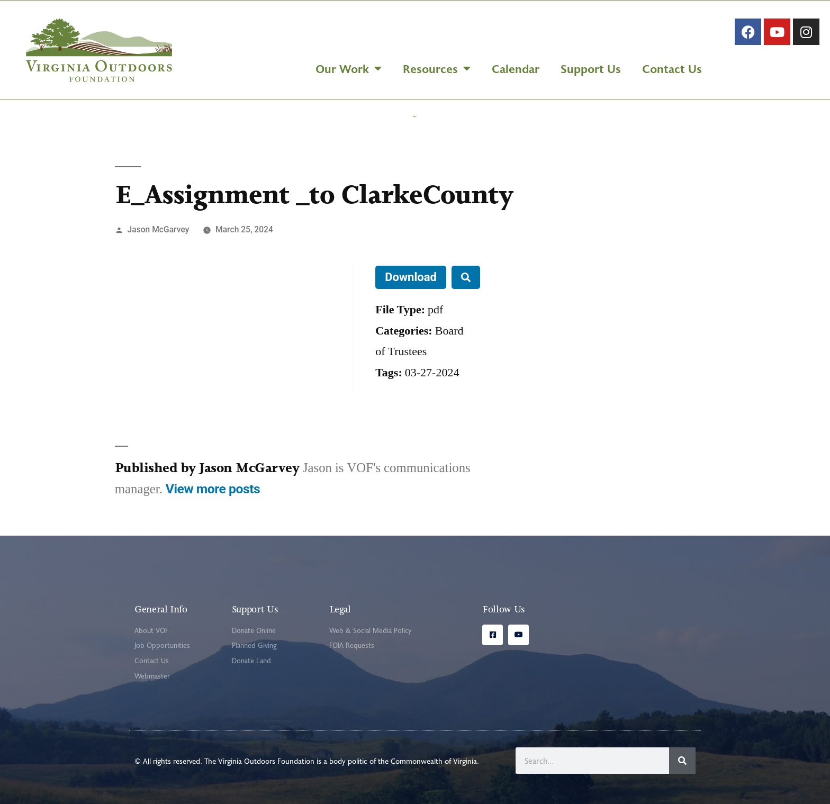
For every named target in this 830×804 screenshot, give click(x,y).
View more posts (213, 488)
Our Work (348, 68)
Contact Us (672, 68)
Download (411, 277)
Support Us (591, 68)
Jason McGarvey (159, 229)
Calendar (515, 68)
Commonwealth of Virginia (434, 761)
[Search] (682, 760)
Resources (437, 68)
